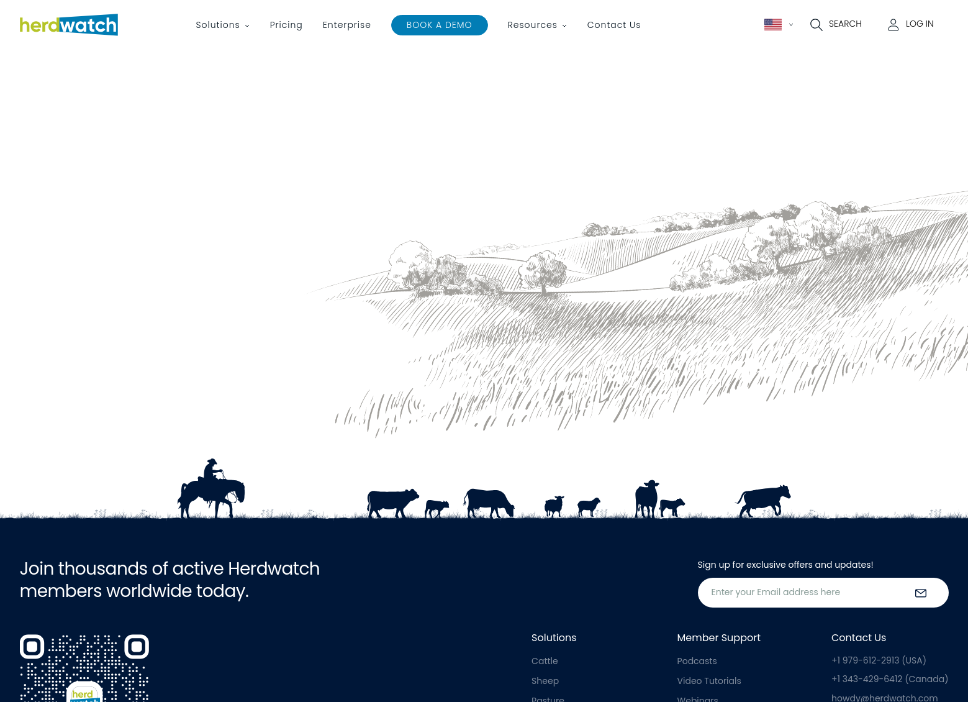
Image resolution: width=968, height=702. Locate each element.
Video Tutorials (709, 681)
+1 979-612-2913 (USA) (878, 660)
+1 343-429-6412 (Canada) (889, 679)
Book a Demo (440, 25)
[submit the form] (920, 592)
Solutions (218, 25)
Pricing (286, 25)
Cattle (544, 661)
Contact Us (614, 25)
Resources (533, 25)
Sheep (545, 681)
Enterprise (347, 25)
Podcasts (697, 661)
